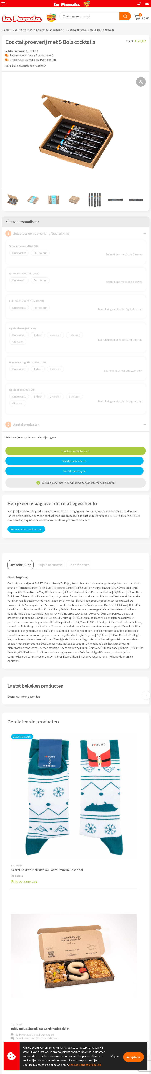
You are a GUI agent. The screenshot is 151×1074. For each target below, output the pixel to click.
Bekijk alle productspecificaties (25, 66)
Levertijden (9, 1016)
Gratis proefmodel (13, 1005)
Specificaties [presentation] (78, 554)
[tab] (20, 554)
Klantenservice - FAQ (14, 999)
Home (5, 29)
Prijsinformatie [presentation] (50, 554)
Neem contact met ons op (26, 519)
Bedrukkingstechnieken (91, 1004)
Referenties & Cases (89, 949)
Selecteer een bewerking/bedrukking (37, 233)
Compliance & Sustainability (94, 955)
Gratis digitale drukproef (17, 1010)
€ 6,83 (19, 908)
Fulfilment (8, 1032)
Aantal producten (22, 425)
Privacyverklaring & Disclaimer (95, 966)
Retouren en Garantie (15, 1021)
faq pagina (25, 510)
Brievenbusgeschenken (50, 29)
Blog (80, 1021)
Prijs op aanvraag (24, 811)
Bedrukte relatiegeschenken (94, 1010)
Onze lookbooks (87, 1015)
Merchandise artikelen (90, 999)
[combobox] (89, 16)
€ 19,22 (88, 810)
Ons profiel (84, 944)
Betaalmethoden (12, 1027)
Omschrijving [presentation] (20, 554)
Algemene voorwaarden (91, 960)
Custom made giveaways (92, 994)
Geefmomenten (22, 29)
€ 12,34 (88, 908)
